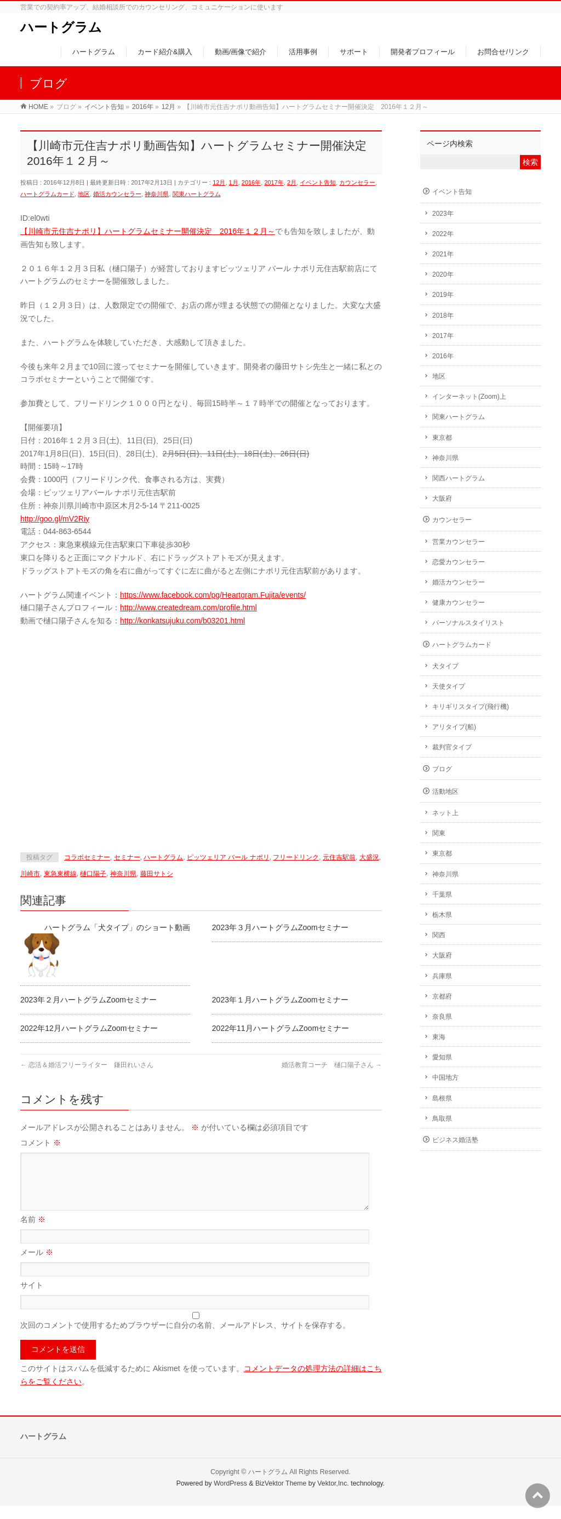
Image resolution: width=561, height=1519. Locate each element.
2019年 (443, 295)
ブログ (442, 769)
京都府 (442, 996)
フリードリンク (296, 857)
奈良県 (442, 1017)
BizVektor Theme (281, 1496)
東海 (438, 1037)
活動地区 (445, 791)
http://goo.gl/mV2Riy (54, 518)
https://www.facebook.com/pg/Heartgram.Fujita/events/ (213, 595)
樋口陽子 (93, 874)
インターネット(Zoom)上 (469, 396)
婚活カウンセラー (117, 194)
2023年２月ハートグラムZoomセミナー (88, 999)
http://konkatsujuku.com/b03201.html (182, 620)
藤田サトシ (156, 874)
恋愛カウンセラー (458, 562)
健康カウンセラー (458, 602)
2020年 (443, 274)
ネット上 (445, 813)
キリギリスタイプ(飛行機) (470, 706)
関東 (438, 833)
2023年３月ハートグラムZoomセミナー (280, 927)
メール (36, 1265)
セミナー (127, 857)
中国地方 (445, 1077)
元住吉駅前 (339, 857)
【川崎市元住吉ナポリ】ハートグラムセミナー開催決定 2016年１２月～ (147, 231)
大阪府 (442, 498)
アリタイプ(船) (454, 727)
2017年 (273, 182)
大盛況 (369, 857)
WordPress (230, 1496)
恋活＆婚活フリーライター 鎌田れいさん (86, 1065)
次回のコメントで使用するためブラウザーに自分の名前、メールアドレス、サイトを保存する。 (185, 1338)
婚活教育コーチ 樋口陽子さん (332, 1065)
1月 (233, 182)
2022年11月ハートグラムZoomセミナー (281, 1028)
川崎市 (30, 874)
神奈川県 (157, 194)
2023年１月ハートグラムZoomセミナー (280, 999)
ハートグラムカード (47, 194)
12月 (219, 182)
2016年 (251, 182)
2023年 (443, 213)
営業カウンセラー (458, 542)
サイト (31, 1298)
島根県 (442, 1098)
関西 (438, 935)
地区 (84, 194)
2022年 (443, 234)
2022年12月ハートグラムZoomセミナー (89, 1028)
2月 (291, 182)
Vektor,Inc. (333, 1496)
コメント (40, 1142)
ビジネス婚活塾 (455, 1140)
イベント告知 (318, 182)
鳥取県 (442, 1118)
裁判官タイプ (452, 747)
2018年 (443, 315)
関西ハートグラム (458, 478)
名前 (32, 1232)
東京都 (442, 438)
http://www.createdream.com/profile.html (188, 607)
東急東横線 (60, 874)
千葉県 (442, 894)
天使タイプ (448, 686)
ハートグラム (61, 27)
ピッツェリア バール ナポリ (228, 857)
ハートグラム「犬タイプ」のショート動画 (117, 927)
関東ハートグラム (197, 194)
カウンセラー (357, 182)
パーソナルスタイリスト (468, 623)
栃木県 (442, 915)
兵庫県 (442, 976)
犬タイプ (445, 666)
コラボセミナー (87, 857)
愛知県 (442, 1057)
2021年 (443, 254)
